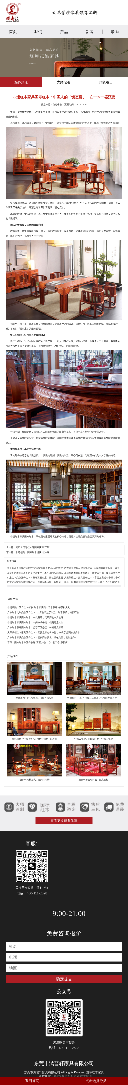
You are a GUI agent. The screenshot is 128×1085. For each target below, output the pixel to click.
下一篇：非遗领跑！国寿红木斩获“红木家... (28, 552)
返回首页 (32, 1081)
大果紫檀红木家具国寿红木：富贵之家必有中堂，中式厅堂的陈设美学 (43, 632)
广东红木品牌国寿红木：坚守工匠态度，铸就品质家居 (35, 577)
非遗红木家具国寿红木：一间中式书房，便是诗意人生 (92, 573)
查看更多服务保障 (64, 820)
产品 (64, 32)
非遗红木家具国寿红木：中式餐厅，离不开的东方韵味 (35, 573)
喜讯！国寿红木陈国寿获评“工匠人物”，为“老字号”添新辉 (37, 642)
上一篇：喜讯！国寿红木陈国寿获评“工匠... (28, 547)
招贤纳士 (106, 82)
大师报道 (63, 82)
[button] (59, 75)
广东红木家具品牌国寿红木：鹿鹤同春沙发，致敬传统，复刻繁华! (41, 637)
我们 (38, 32)
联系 (115, 32)
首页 (13, 32)
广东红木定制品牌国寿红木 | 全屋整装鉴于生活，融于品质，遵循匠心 (43, 612)
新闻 (90, 32)
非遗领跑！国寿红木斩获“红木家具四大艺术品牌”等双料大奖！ (39, 607)
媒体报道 (21, 82)
